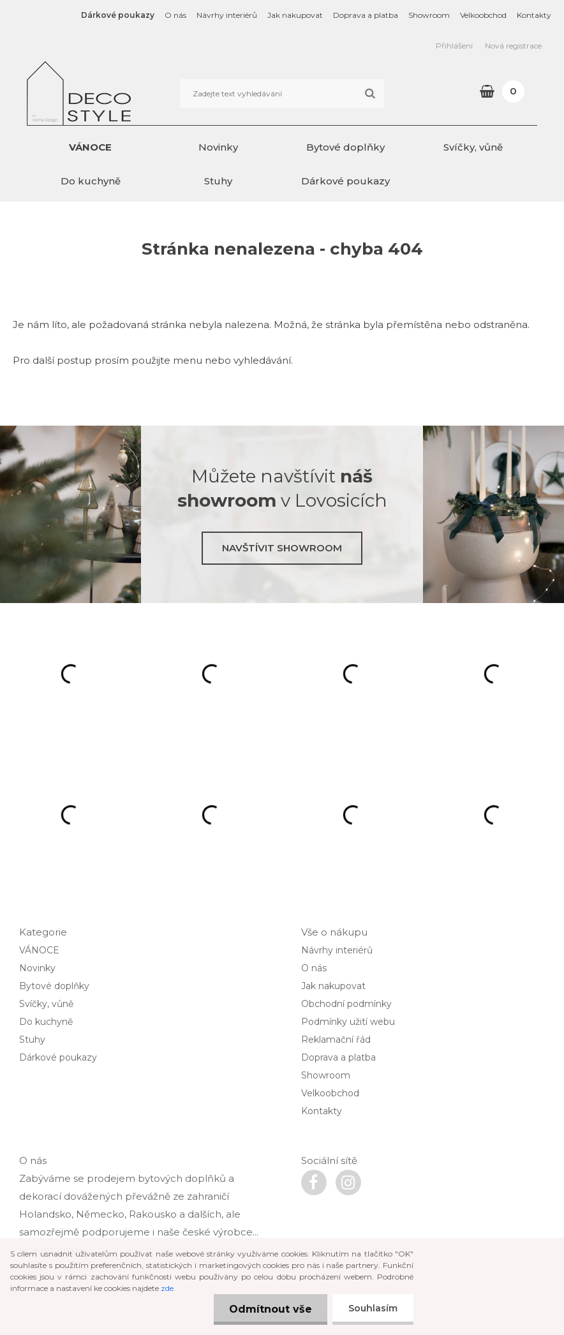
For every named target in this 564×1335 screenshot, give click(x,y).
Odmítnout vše (269, 1309)
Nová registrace (513, 45)
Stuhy (218, 181)
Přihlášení (454, 45)
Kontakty (534, 15)
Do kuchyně (91, 181)
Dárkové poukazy (117, 15)
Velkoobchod (483, 15)
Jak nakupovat (295, 15)
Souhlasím (372, 1308)
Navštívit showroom (282, 548)
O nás (175, 15)
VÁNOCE (90, 147)
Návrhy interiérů (227, 15)
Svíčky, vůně (473, 147)
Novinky (218, 147)
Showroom (429, 15)
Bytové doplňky (345, 147)
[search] (370, 94)
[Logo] (114, 93)
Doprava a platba (365, 15)
